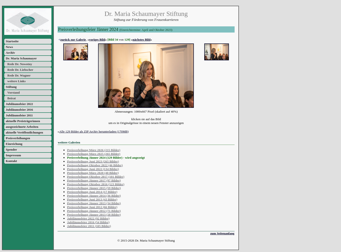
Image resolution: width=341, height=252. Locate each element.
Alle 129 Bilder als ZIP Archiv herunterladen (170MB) (94, 131)
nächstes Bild (141, 39)
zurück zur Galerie (73, 39)
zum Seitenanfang (222, 233)
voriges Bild (97, 39)
